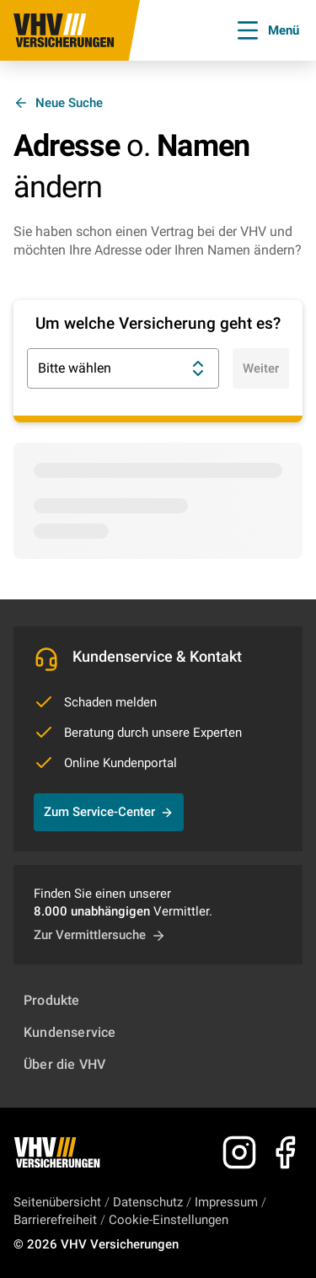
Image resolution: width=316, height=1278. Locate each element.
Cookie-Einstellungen (168, 1219)
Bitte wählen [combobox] (123, 368)
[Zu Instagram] (239, 1152)
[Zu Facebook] (285, 1152)
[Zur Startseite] (64, 30)
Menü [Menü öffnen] (266, 30)
